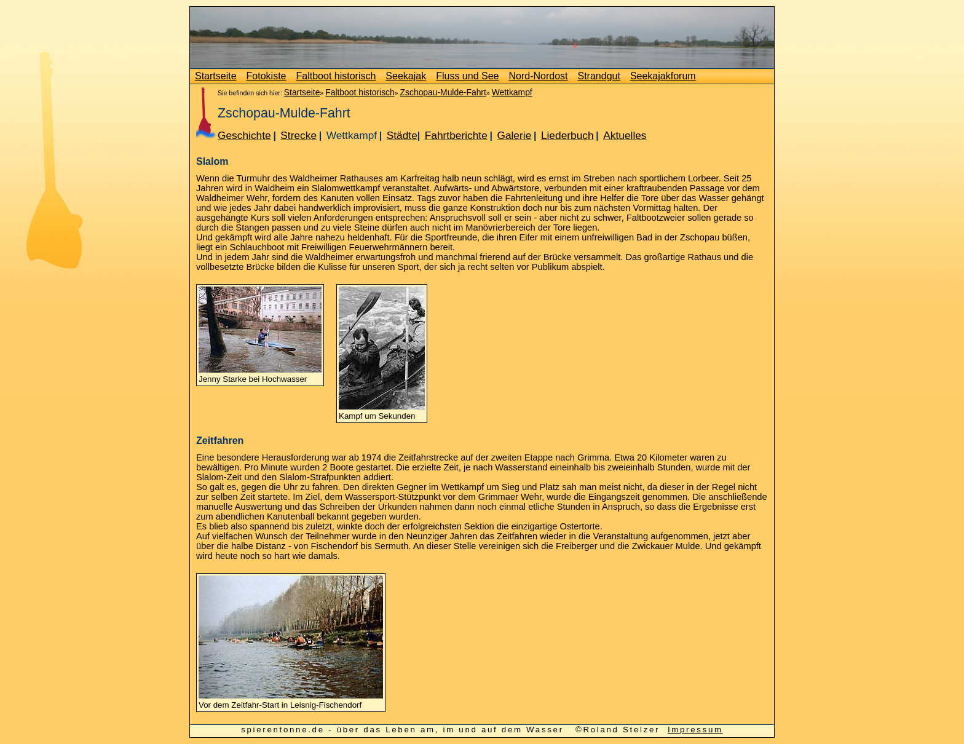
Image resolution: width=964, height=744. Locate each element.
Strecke (298, 135)
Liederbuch (567, 135)
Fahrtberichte (456, 135)
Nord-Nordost (537, 76)
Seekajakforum (663, 76)
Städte (402, 135)
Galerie (514, 135)
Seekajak (405, 76)
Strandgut (599, 76)
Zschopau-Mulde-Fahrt (443, 92)
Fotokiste (266, 76)
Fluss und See (467, 76)
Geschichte (244, 135)
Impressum (695, 729)
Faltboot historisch (336, 76)
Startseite (216, 76)
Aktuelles (624, 135)
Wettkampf (512, 92)
